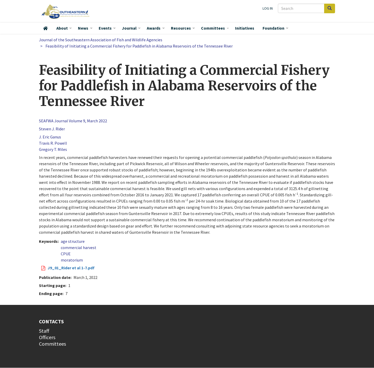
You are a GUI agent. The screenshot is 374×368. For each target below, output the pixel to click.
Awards (154, 28)
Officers (47, 337)
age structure (73, 241)
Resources (181, 28)
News (83, 28)
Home (45, 28)
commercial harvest (78, 247)
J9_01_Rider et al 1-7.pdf (71, 267)
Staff (44, 331)
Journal (129, 28)
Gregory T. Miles (53, 149)
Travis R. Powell (53, 143)
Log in (268, 8)
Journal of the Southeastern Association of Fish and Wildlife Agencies (100, 39)
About (62, 28)
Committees (213, 28)
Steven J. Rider (52, 128)
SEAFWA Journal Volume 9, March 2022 (73, 120)
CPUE (66, 253)
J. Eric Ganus (50, 136)
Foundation (273, 28)
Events (105, 28)
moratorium (72, 260)
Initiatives (244, 28)
